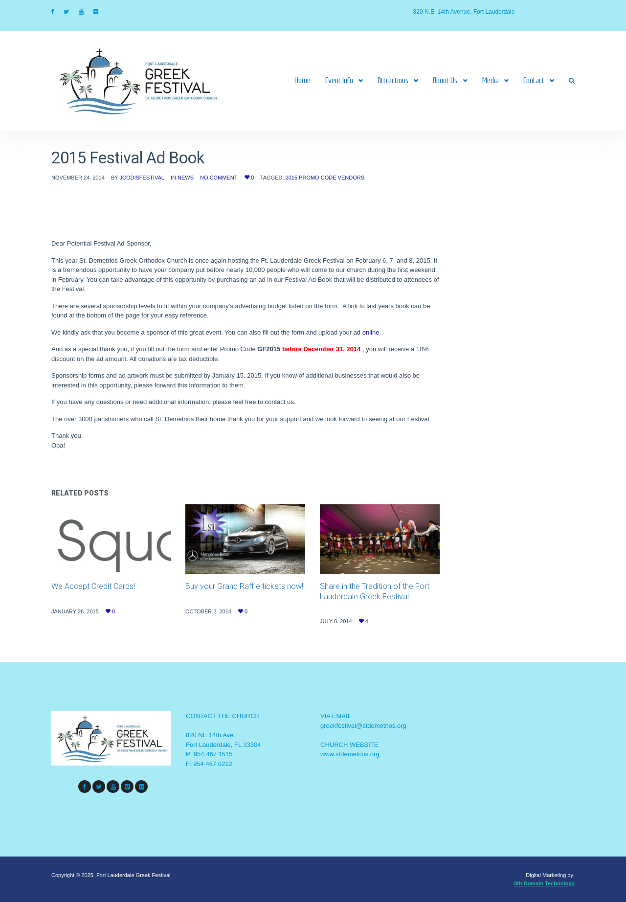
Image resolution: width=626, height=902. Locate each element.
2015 (291, 177)
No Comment (218, 177)
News (186, 177)
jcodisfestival (141, 177)
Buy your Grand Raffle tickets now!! (245, 586)
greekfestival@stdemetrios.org (363, 725)
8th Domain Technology (544, 883)
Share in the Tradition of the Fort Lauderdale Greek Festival (374, 591)
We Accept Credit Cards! (93, 586)
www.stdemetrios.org (350, 754)
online (371, 332)
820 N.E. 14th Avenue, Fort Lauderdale (464, 11)
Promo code (317, 177)
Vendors (351, 177)
